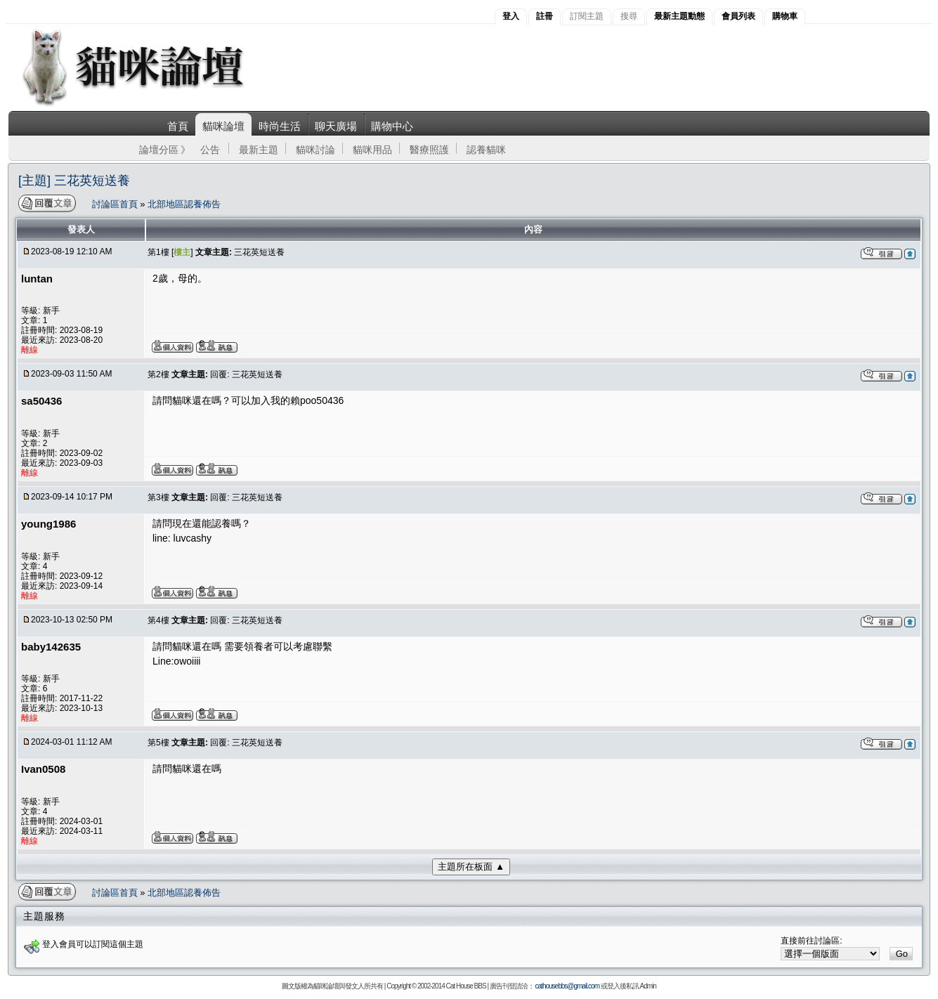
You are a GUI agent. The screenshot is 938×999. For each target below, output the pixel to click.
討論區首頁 (116, 204)
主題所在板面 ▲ (471, 866)
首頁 (177, 126)
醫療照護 (429, 149)
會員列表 (738, 16)
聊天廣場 (336, 126)
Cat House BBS (466, 986)
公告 (210, 149)
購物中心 (392, 126)
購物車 (784, 16)
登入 (510, 16)
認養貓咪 (486, 149)
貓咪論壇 (223, 126)
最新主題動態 (679, 16)
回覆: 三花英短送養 (246, 374)
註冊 (544, 16)
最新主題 (258, 149)
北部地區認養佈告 (184, 204)
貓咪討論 (315, 149)
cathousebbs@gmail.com (567, 986)
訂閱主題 (587, 16)
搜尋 (628, 16)
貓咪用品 (372, 149)
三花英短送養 (259, 252)
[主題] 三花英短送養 (74, 181)
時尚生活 (280, 126)
